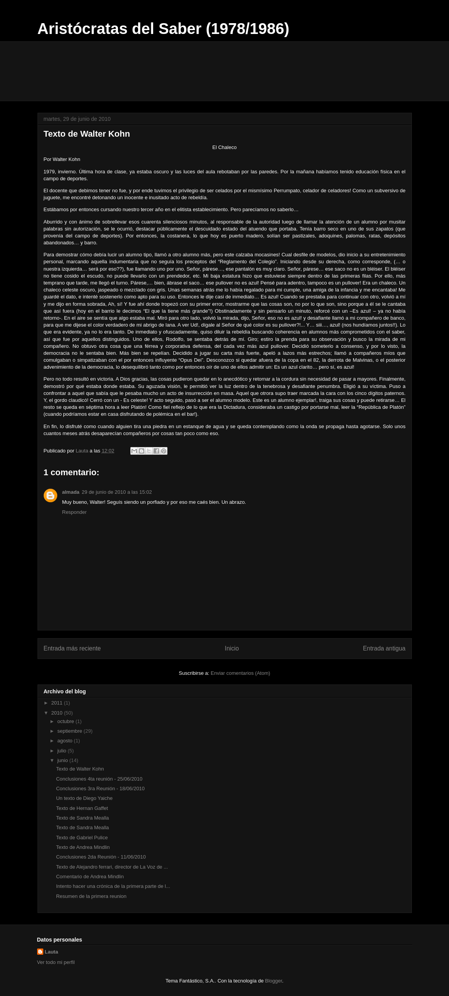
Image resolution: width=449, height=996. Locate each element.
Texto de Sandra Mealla (82, 818)
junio (63, 760)
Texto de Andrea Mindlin (83, 847)
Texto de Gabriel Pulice (82, 837)
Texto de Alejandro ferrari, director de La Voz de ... (112, 867)
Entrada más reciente (72, 648)
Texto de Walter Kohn (80, 769)
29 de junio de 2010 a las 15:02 (117, 492)
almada (71, 492)
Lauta (51, 952)
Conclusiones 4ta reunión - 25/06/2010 (99, 779)
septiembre (70, 731)
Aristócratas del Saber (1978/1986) (163, 28)
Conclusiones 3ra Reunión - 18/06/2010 (100, 788)
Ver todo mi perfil (56, 962)
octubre (66, 721)
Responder (74, 512)
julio (62, 751)
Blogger (273, 981)
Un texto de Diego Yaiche (84, 798)
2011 (57, 703)
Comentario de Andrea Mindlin (90, 876)
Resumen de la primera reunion (91, 896)
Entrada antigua (384, 648)
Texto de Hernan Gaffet (82, 808)
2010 (57, 713)
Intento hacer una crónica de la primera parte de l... (113, 886)
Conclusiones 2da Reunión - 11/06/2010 (101, 857)
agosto (65, 741)
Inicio (232, 648)
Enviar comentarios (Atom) (240, 673)
